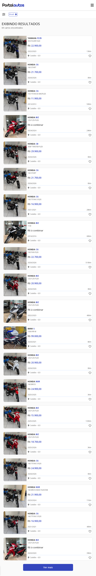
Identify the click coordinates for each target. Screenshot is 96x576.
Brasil (13, 14)
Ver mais (48, 567)
